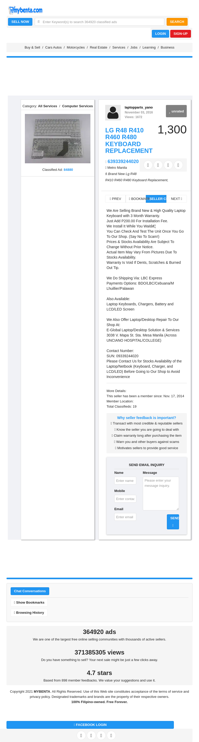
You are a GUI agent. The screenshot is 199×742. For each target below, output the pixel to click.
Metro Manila (117, 168)
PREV (115, 199)
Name (118, 473)
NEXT (176, 199)
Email (118, 509)
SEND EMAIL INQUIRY (146, 465)
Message (150, 473)
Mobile (119, 491)
